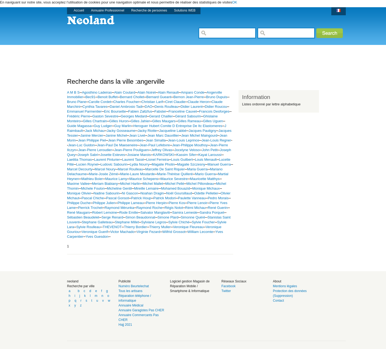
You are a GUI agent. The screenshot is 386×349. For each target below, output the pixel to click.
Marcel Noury (105, 169)
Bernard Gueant (158, 97)
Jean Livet (137, 135)
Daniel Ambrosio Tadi (126, 107)
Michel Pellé (174, 184)
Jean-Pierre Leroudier (95, 150)
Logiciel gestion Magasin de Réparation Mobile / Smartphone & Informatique (190, 286)
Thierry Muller (159, 227)
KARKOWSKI (163, 155)
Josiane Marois (139, 155)
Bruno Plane (76, 102)
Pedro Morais (218, 198)
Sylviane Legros (153, 222)
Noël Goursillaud (179, 193)
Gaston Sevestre (105, 116)
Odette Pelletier (206, 193)
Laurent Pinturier (107, 160)
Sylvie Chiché (179, 222)
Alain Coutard (124, 92)
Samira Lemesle (184, 212)
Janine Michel (116, 135)
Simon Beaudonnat (140, 217)
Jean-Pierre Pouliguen (131, 150)
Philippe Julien (104, 203)
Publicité (124, 281)
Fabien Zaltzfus (140, 111)
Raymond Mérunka (119, 208)
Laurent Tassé (133, 160)
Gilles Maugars (164, 121)
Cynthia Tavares (95, 107)
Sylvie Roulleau (88, 227)
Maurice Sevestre (174, 179)
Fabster (160, 111)
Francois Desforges (214, 111)
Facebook (228, 286)
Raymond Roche (149, 208)
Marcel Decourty (79, 169)
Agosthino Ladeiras (97, 92)
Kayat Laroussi (209, 155)
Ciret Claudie (175, 102)
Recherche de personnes (149, 10)
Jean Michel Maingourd (199, 135)
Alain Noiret (146, 92)
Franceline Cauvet (183, 111)
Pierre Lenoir (197, 203)
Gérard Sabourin (188, 116)
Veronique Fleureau (188, 227)
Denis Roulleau (166, 107)
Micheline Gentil (119, 188)
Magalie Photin (163, 164)
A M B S (73, 92)
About (277, 281)
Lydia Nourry (139, 164)
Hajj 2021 (125, 325)
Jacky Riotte (147, 131)
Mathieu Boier (92, 179)
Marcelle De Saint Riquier (165, 169)
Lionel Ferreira (157, 160)
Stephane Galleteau (97, 222)
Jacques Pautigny (202, 131)
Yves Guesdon (97, 237)
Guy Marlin (122, 126)
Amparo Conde (192, 92)
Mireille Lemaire (146, 188)
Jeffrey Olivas (161, 150)
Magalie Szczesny (191, 164)
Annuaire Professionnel (107, 10)
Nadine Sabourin (107, 193)
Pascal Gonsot (117, 198)
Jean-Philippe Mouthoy (189, 145)
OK (234, 2)
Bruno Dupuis (216, 97)
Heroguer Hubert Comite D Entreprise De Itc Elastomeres (177, 126)
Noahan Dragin (152, 193)
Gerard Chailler (161, 116)
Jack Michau (94, 131)
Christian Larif (152, 102)
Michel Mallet (153, 184)
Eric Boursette (115, 111)
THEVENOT (112, 227)
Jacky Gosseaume (121, 131)
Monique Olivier (79, 193)
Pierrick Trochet (90, 208)
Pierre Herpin (156, 203)
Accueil (79, 10)
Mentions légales (285, 286)
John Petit (209, 150)
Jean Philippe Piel (92, 140)
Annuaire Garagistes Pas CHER (141, 310)
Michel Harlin (130, 184)
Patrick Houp (141, 198)
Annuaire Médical (130, 305)
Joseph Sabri (88, 155)
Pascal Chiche (92, 198)
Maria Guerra (197, 169)
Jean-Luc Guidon (81, 145)
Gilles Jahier (140, 121)
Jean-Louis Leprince (183, 140)
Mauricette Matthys (205, 179)
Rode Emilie (128, 212)
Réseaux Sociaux (233, 281)
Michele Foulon (93, 188)
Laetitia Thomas (79, 160)
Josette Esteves (112, 155)
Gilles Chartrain (95, 121)
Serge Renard (112, 217)
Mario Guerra (205, 174)
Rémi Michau (195, 208)
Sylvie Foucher (203, 222)
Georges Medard (134, 116)
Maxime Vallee (78, 184)
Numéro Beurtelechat (133, 286)
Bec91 (90, 97)
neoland (73, 281)
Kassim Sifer (186, 155)
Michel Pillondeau (200, 184)
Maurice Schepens (143, 179)
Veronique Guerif (95, 232)
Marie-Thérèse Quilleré (175, 174)
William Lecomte (200, 232)
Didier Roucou (216, 107)
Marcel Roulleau (130, 169)
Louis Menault (206, 160)
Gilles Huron (119, 121)
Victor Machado (122, 232)
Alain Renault (168, 92)
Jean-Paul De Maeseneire (117, 145)
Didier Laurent (192, 107)
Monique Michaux (206, 188)
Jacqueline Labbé (172, 131)
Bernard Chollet (132, 97)
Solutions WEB (184, 10)
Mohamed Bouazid (175, 188)
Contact (278, 300)
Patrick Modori (164, 198)
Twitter (226, 291)
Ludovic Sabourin (114, 164)
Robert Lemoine (104, 212)
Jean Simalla (155, 140)
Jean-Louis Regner (216, 140)
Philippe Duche (78, 203)
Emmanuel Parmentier (84, 111)
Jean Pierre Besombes (125, 140)
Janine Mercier (91, 135)
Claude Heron (198, 102)
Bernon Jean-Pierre (188, 97)
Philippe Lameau (131, 203)
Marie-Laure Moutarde (137, 174)
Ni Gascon (130, 193)
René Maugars (78, 212)
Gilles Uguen (213, 121)
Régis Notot (174, 208)
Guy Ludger (103, 126)
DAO (148, 107)
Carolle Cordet (99, 102)
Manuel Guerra (219, 164)
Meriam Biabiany (105, 184)
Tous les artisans (130, 291)
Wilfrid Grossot (173, 232)
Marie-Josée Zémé (103, 174)
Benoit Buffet (107, 97)
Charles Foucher (126, 102)
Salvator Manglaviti (155, 212)
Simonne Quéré (193, 217)
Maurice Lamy (116, 179)
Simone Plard (168, 217)
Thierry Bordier (135, 227)
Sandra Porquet (212, 212)
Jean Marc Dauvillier (163, 135)
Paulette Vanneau (191, 198)
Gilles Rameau (189, 121)
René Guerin (218, 208)
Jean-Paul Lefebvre (155, 145)
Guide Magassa (79, 126)
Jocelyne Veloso (187, 150)
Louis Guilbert (181, 160)
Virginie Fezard (148, 232)
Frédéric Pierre (78, 116)
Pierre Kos (177, 203)
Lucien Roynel (87, 164)
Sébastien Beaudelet (83, 217)
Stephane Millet (127, 222)
